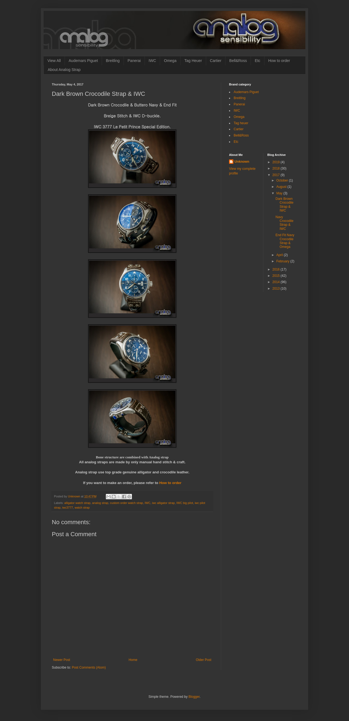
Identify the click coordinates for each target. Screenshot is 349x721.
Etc (257, 60)
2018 (276, 168)
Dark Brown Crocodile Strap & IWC (284, 204)
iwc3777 (67, 507)
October (282, 180)
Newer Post (61, 660)
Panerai (134, 60)
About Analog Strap (64, 69)
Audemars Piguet (83, 60)
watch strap (82, 507)
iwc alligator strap (163, 503)
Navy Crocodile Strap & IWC (284, 223)
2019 (276, 162)
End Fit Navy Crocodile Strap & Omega (284, 241)
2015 (276, 276)
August (281, 187)
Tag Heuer (193, 60)
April (280, 255)
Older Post (203, 660)
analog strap (100, 503)
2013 (276, 288)
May (279, 193)
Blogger (194, 697)
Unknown (241, 162)
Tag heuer (241, 123)
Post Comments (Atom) (89, 667)
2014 (276, 282)
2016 (276, 269)
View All (54, 60)
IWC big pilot (184, 503)
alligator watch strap (77, 503)
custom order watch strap (126, 503)
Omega (170, 60)
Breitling (113, 60)
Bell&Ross (238, 60)
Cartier (215, 60)
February (283, 261)
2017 (276, 175)
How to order (279, 60)
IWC (152, 60)
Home (133, 660)
